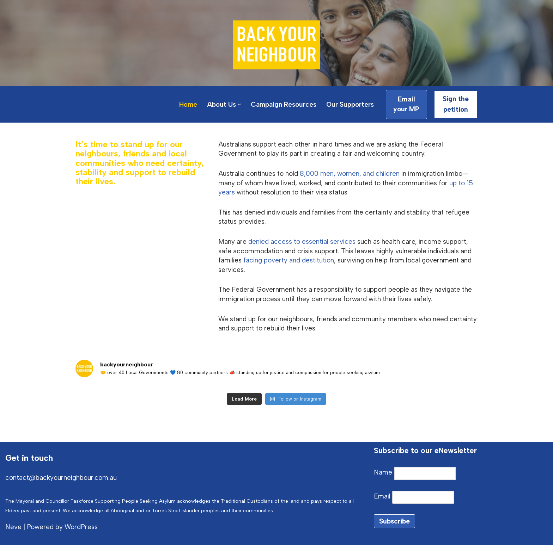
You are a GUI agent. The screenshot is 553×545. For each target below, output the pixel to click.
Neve (13, 527)
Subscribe (394, 521)
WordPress (81, 527)
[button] (239, 104)
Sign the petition (456, 104)
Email (383, 496)
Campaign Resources (283, 104)
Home (188, 104)
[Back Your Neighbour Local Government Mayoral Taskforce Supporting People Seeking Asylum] (276, 44)
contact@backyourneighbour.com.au (61, 477)
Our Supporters (350, 104)
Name (384, 472)
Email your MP (406, 104)
